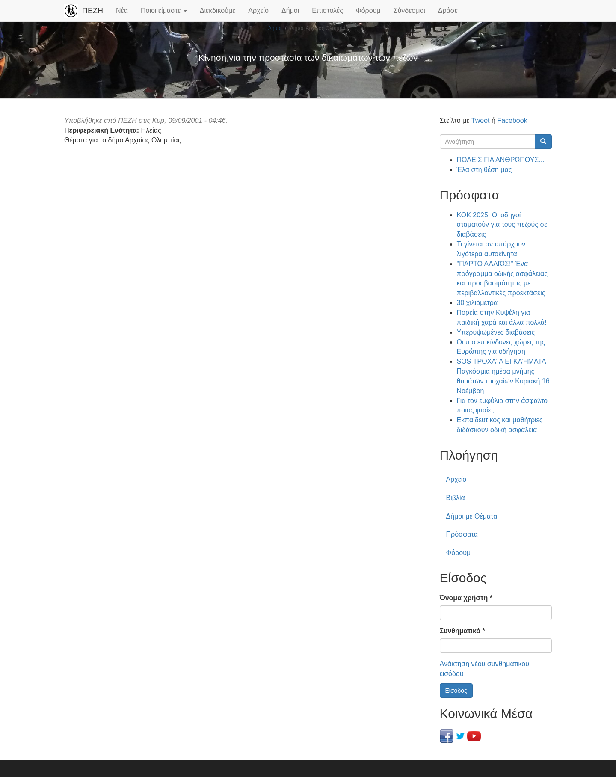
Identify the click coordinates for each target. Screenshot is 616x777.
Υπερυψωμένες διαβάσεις (496, 332)
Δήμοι (290, 10)
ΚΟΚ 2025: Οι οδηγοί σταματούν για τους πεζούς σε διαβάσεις (502, 224)
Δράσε (448, 10)
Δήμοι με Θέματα (472, 516)
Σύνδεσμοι (409, 10)
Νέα (122, 10)
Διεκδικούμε (217, 10)
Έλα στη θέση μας (484, 169)
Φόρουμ (368, 10)
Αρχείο (258, 10)
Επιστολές (327, 10)
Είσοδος (456, 690)
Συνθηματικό (462, 631)
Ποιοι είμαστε (164, 10)
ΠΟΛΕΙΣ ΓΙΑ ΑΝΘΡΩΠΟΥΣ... (501, 159)
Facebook (512, 120)
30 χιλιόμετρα (477, 302)
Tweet (480, 120)
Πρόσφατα (462, 534)
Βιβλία (455, 497)
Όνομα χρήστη (466, 598)
